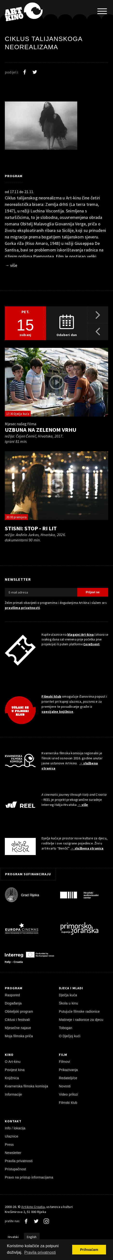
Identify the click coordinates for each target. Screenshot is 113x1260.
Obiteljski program (19, 1011)
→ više (11, 265)
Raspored (12, 995)
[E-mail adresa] (41, 592)
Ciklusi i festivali (17, 1020)
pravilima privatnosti (22, 608)
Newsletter (13, 1153)
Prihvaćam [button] (89, 1250)
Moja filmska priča (19, 1036)
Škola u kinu (68, 1003)
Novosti (65, 1086)
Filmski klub (51, 696)
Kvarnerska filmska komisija (26, 1086)
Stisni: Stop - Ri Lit (31, 528)
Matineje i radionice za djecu (81, 1020)
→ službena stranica (87, 848)
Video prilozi (68, 1094)
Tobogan (65, 1028)
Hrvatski (13, 1237)
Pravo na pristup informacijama (29, 1177)
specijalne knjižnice (57, 711)
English (32, 1237)
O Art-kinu (13, 1062)
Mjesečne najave (18, 1028)
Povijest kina (15, 1070)
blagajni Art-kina (80, 635)
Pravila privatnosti (19, 1161)
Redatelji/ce (68, 1078)
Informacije (13, 1094)
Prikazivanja (68, 1070)
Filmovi (64, 1062)
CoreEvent (91, 644)
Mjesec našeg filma (20, 423)
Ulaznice (11, 1136)
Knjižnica (12, 1078)
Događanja (13, 1003)
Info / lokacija (15, 1128)
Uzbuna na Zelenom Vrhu (40, 429)
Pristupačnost (15, 1169)
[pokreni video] (56, 382)
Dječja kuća (68, 995)
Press (9, 1144)
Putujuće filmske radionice (79, 1011)
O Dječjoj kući (69, 1036)
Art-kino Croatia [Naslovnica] (32, 1207)
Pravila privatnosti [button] (40, 1252)
